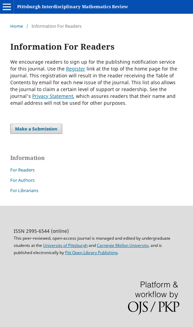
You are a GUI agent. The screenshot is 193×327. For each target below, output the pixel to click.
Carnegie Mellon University (123, 245)
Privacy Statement (52, 96)
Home (16, 26)
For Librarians (24, 190)
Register (75, 68)
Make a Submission (36, 129)
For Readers (22, 170)
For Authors (22, 180)
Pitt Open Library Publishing (91, 252)
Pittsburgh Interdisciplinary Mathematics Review (72, 6)
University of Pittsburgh (65, 245)
